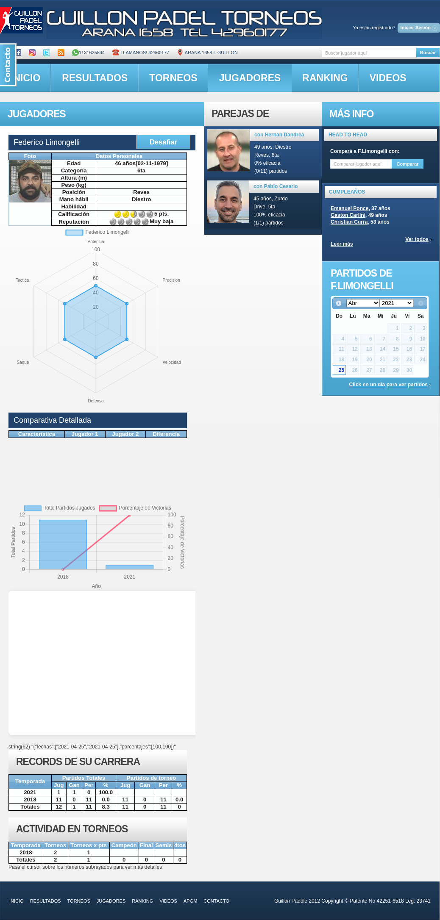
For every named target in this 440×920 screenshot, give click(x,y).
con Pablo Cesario (275, 186)
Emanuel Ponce (349, 208)
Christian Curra (349, 222)
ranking (325, 77)
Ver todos (417, 239)
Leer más (342, 244)
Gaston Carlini (348, 215)
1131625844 (88, 52)
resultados (95, 77)
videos (388, 77)
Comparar (408, 163)
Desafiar (163, 142)
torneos (173, 77)
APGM (190, 900)
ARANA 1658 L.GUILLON (207, 52)
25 (341, 370)
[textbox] (369, 53)
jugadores (250, 77)
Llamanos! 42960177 (140, 52)
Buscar (428, 52)
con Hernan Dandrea (279, 135)
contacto (216, 900)
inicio (16, 900)
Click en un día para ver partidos (388, 385)
